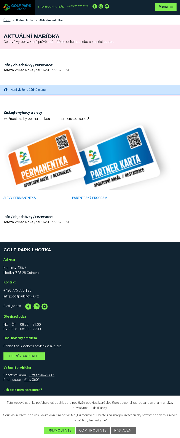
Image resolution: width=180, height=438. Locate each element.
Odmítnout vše (93, 430)
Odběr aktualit (24, 356)
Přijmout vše (60, 430)
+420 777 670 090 (56, 70)
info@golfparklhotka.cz (21, 296)
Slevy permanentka (19, 198)
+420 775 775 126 (77, 6)
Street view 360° (41, 375)
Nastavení (123, 430)
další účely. (100, 408)
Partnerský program (89, 198)
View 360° (31, 380)
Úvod (6, 20)
